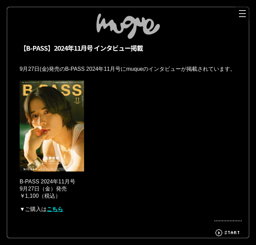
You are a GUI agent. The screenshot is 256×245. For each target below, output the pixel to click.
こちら (55, 215)
